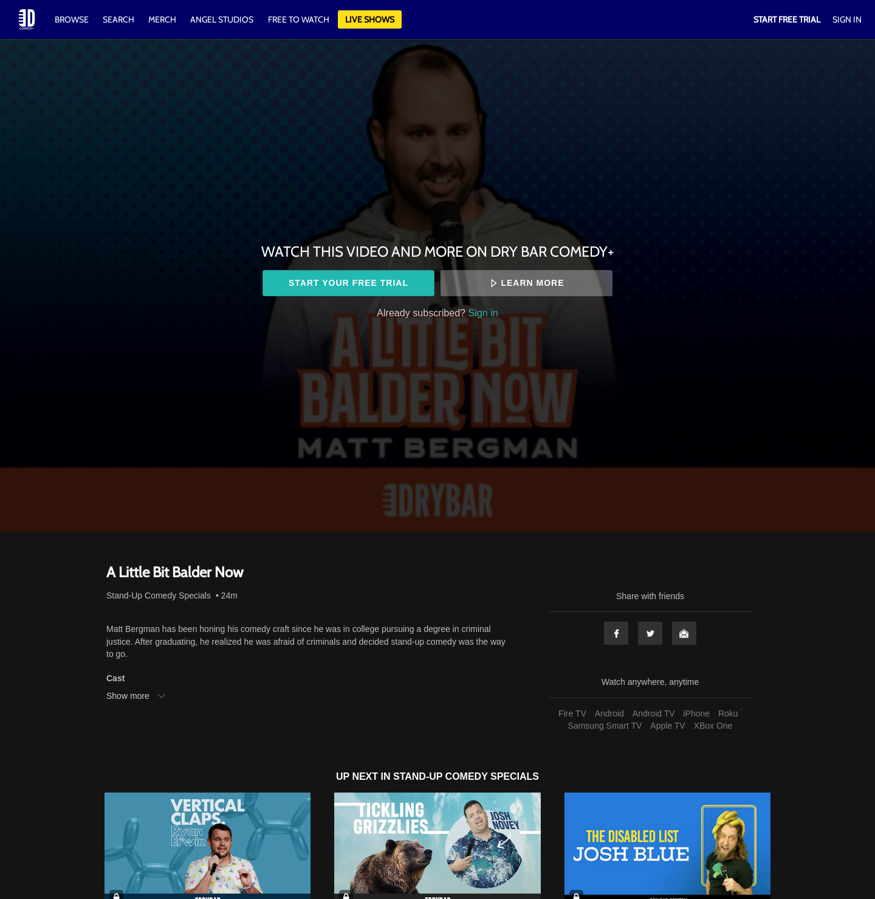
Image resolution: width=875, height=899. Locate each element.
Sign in (483, 312)
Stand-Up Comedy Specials (158, 595)
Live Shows (369, 19)
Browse (73, 19)
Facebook (616, 633)
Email (684, 633)
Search (119, 19)
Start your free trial (348, 283)
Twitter (650, 633)
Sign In (847, 19)
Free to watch (298, 19)
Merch (162, 19)
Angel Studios (221, 19)
